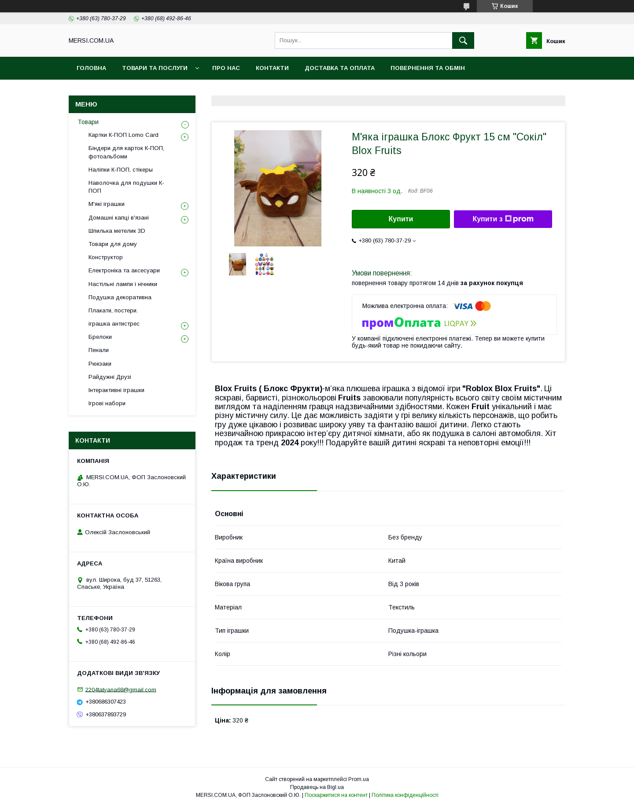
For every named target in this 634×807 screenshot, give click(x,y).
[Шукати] (463, 40)
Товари (88, 121)
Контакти (272, 68)
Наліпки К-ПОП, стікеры (120, 169)
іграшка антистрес (114, 323)
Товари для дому (112, 244)
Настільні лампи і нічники (122, 284)
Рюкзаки (99, 363)
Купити (401, 219)
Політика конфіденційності (405, 795)
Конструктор (105, 257)
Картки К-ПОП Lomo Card (123, 135)
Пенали (98, 350)
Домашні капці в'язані (118, 217)
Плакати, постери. (113, 310)
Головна (91, 68)
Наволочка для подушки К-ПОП (126, 187)
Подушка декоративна (119, 297)
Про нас (226, 68)
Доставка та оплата (340, 68)
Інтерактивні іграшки (116, 390)
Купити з (502, 219)
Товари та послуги (155, 68)
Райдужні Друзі (109, 377)
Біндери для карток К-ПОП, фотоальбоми (126, 152)
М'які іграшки (106, 204)
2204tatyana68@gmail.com (120, 689)
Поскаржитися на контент (336, 795)
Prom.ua (358, 779)
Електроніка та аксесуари (124, 270)
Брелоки (100, 337)
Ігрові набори (106, 403)
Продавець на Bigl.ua (317, 787)
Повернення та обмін (428, 68)
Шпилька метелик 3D (116, 230)
